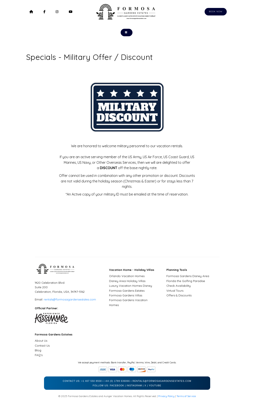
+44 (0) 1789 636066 (117, 381)
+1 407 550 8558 (91, 381)
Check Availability (178, 285)
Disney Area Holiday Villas (127, 281)
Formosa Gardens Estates (126, 290)
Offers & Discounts (179, 295)
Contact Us (42, 345)
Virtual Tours (174, 290)
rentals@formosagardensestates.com (70, 299)
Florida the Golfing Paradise (185, 281)
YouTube (155, 385)
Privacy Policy (166, 396)
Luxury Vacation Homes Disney (130, 285)
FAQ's (39, 355)
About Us (41, 340)
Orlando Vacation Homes (126, 276)
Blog (38, 350)
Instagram (134, 385)
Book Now (215, 11)
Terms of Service (186, 396)
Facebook (117, 385)
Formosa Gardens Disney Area (187, 276)
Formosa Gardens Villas (125, 295)
